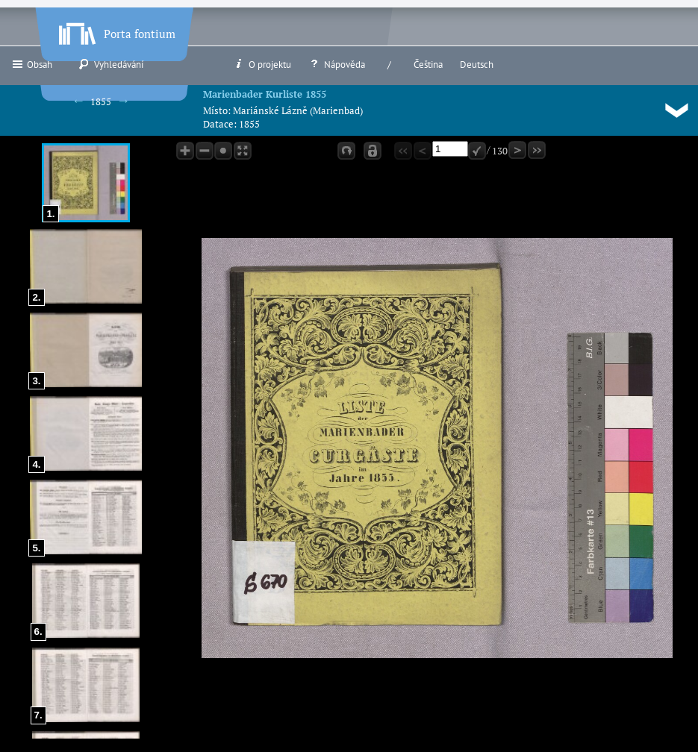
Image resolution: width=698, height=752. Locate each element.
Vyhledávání (110, 64)
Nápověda (336, 64)
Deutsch (476, 64)
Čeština (428, 64)
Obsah (31, 64)
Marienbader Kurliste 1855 (264, 94)
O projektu (262, 64)
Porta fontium (115, 30)
